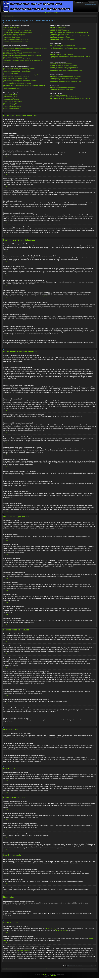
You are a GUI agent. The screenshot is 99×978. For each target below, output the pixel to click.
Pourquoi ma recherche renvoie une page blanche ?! (64, 67)
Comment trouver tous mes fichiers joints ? (62, 89)
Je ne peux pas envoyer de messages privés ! (62, 45)
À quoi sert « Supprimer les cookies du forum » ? (16, 41)
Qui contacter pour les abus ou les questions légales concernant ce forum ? (70, 98)
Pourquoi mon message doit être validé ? (14, 87)
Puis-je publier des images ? (11, 99)
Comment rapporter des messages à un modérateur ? (17, 83)
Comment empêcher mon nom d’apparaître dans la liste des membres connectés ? (25, 48)
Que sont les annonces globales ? (12, 101)
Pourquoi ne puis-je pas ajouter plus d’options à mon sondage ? (20, 75)
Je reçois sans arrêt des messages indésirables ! (63, 46)
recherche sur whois (24, 950)
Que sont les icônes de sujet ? (11, 108)
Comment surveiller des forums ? (59, 80)
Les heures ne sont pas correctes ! (12, 50)
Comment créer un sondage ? (11, 73)
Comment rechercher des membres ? (60, 69)
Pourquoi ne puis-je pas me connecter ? (14, 34)
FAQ (42, 12)
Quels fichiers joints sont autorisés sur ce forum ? (63, 87)
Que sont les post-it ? (9, 105)
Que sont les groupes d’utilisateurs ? (60, 30)
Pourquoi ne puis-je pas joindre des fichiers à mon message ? (20, 80)
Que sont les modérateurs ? (58, 29)
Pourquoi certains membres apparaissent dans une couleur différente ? (69, 36)
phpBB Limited (50, 928)
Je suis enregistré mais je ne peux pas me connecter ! (18, 32)
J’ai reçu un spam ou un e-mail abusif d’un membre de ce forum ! (68, 48)
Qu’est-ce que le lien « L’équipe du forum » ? (62, 39)
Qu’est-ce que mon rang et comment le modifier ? (16, 58)
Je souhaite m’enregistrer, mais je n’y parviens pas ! (17, 30)
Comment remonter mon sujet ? (11, 88)
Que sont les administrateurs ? (58, 27)
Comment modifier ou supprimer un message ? (16, 70)
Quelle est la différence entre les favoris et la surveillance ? (66, 76)
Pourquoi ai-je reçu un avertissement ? (13, 82)
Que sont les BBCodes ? (10, 94)
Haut (6, 129)
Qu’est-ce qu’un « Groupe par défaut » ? (61, 37)
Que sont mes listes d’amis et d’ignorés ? (61, 54)
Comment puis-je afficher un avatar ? (13, 57)
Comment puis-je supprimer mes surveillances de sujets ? (66, 81)
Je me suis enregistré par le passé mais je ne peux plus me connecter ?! (23, 36)
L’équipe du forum (50, 969)
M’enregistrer (48, 12)
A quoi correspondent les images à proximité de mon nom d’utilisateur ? (22, 55)
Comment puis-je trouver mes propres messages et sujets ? (66, 70)
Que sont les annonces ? (10, 103)
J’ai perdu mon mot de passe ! (11, 37)
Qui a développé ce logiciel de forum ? (60, 95)
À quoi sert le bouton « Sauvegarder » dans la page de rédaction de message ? (24, 85)
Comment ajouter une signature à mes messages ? (17, 71)
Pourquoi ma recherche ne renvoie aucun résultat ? (64, 65)
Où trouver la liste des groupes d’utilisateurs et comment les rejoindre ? (69, 32)
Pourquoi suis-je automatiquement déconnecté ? (16, 39)
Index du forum (9, 16)
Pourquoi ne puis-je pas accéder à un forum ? (15, 78)
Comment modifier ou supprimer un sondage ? (16, 76)
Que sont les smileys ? (9, 98)
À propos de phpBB (61, 930)
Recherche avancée (90, 4)
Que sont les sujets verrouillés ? (12, 106)
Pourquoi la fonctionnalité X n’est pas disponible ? (64, 96)
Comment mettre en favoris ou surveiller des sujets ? (64, 78)
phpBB (46, 296)
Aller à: (64, 965)
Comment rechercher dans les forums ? (61, 63)
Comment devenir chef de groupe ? (60, 34)
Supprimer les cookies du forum (63, 969)
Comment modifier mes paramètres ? (13, 46)
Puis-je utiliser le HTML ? (10, 96)
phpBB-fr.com (52, 976)
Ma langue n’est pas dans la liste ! (12, 53)
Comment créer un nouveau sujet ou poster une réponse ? (19, 68)
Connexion (55, 12)
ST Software (53, 975)
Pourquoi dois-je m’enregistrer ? (12, 27)
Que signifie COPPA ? (9, 29)
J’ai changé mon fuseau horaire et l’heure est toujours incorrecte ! (21, 52)
